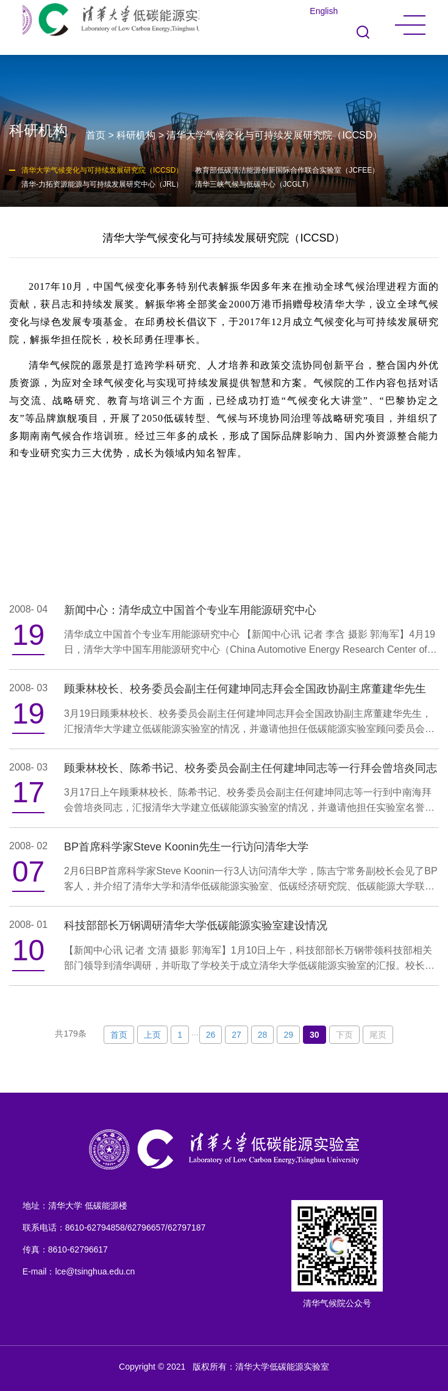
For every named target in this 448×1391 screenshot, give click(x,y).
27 (236, 1035)
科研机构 (135, 135)
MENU (410, 25)
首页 (95, 135)
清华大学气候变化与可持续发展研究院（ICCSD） (274, 135)
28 (263, 1035)
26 (211, 1035)
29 (288, 1035)
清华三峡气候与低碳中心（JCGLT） (254, 184)
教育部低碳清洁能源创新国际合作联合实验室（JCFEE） (287, 170)
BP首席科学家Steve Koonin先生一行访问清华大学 (186, 847)
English (324, 11)
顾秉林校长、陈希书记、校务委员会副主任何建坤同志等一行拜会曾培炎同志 (250, 768)
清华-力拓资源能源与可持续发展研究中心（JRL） (102, 184)
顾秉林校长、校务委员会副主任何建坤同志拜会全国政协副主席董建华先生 (245, 689)
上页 (152, 1035)
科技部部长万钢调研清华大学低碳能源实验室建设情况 (195, 925)
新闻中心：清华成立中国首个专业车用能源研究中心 (190, 610)
